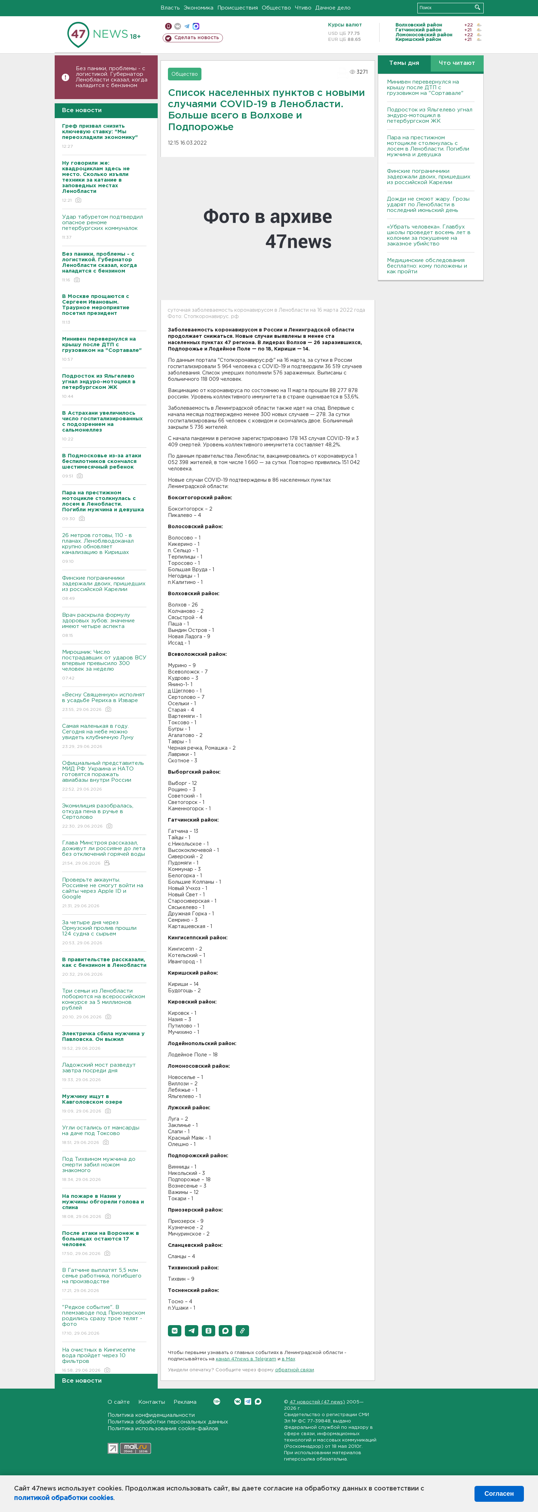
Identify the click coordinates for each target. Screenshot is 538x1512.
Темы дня (404, 63)
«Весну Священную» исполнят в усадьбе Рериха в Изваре (104, 703)
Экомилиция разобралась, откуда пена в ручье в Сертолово (104, 816)
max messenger (196, 26)
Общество (276, 8)
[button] (174, 1330)
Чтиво (303, 8)
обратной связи (294, 1370)
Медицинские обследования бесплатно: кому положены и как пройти (427, 266)
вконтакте (177, 26)
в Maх (288, 1359)
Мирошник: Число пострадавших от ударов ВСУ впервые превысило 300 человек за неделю (104, 665)
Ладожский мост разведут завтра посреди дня (104, 1073)
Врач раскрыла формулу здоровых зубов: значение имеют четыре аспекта (104, 626)
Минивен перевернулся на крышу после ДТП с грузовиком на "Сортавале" (425, 88)
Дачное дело (333, 8)
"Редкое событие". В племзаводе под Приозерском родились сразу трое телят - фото (104, 1320)
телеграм (186, 26)
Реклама (185, 1402)
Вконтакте (216, 1401)
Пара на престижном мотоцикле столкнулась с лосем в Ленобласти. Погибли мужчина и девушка (428, 146)
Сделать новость (196, 38)
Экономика (198, 8)
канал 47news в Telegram (246, 1359)
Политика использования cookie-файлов (163, 1428)
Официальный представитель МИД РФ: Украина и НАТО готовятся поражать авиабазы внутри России (104, 776)
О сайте (119, 1402)
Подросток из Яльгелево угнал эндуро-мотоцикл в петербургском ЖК (429, 115)
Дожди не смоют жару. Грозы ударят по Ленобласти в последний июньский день (428, 205)
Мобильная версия (168, 26)
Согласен (499, 1493)
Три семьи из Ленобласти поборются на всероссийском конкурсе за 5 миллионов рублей (104, 1004)
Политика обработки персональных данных (168, 1422)
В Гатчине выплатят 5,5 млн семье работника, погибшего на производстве (104, 1281)
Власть (170, 8)
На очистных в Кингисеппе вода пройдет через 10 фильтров (104, 1360)
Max (258, 1401)
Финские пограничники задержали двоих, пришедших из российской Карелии (104, 589)
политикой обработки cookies (63, 1498)
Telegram (247, 1401)
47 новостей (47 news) (317, 1402)
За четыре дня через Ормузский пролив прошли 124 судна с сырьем (104, 933)
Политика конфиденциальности (151, 1415)
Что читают (457, 63)
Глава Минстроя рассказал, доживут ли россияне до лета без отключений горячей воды (104, 853)
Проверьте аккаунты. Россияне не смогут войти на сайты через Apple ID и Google (104, 893)
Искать (477, 7)
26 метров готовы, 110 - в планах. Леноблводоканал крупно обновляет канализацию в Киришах (104, 549)
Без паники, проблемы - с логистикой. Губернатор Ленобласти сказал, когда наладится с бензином (111, 77)
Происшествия (237, 8)
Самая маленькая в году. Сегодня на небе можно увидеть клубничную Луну (104, 737)
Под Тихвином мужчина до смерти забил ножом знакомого (104, 1170)
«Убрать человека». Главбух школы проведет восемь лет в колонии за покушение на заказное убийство (429, 235)
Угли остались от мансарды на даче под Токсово (104, 1136)
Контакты (151, 1402)
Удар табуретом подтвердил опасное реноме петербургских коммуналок (104, 227)
